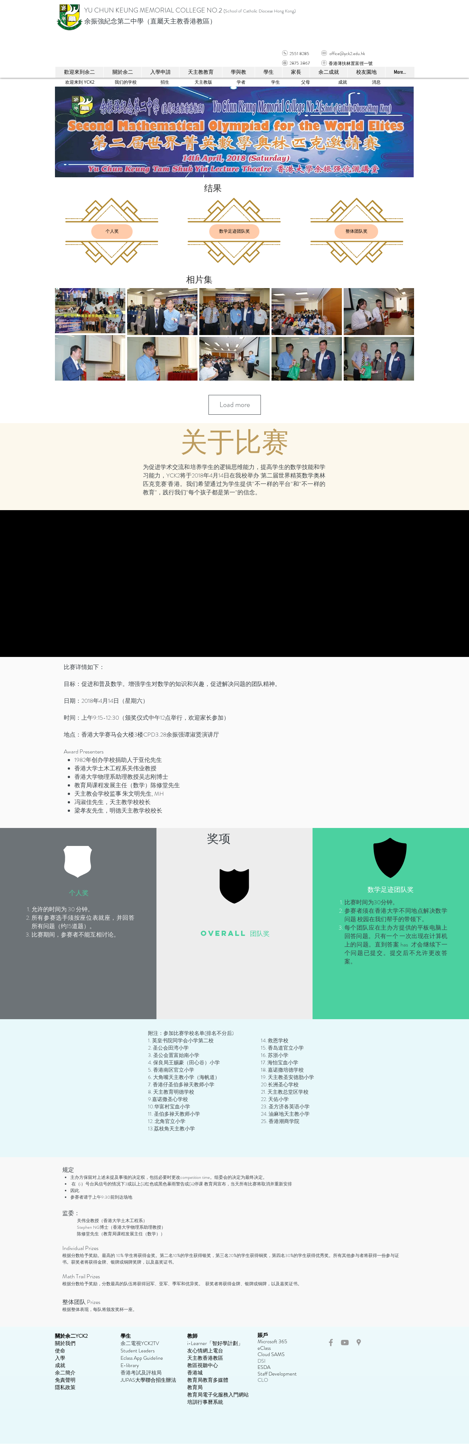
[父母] (305, 82)
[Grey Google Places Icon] (358, 1342)
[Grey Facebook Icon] (331, 1342)
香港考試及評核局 (141, 1372)
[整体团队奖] (356, 231)
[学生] (275, 82)
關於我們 (65, 1343)
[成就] (342, 82)
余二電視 (131, 1343)
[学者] (241, 82)
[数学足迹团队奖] (234, 231)
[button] (200, 72)
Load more (234, 404)
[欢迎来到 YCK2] (80, 82)
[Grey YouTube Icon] (345, 1342)
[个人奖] (112, 231)
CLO (263, 1380)
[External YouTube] (235, 583)
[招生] (164, 82)
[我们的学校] (125, 82)
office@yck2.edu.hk (347, 53)
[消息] (376, 82)
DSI (262, 1361)
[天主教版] (203, 82)
